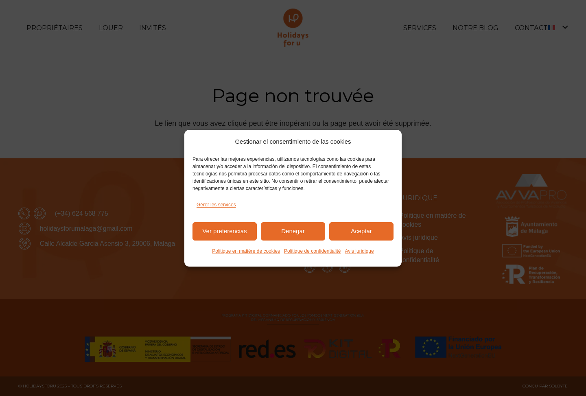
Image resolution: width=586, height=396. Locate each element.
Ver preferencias (224, 231)
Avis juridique (359, 251)
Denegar (293, 231)
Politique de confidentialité (312, 251)
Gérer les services (216, 205)
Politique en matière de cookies (246, 251)
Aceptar (361, 231)
